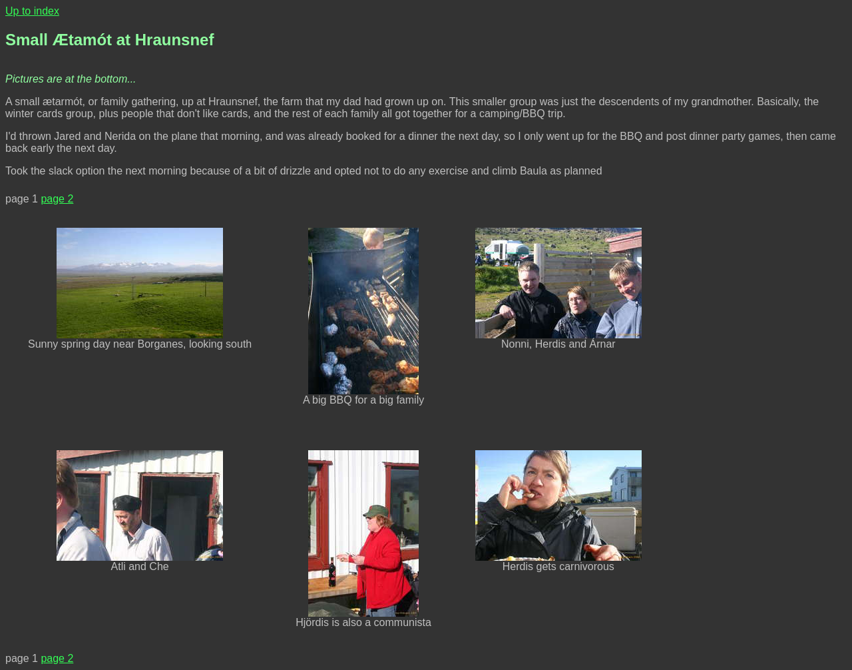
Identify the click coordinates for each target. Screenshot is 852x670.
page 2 (57, 198)
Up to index (32, 11)
